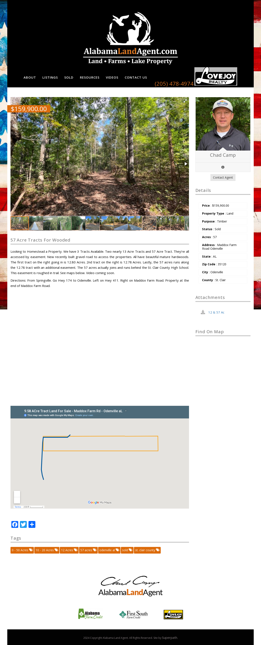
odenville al (109, 550)
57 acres (88, 550)
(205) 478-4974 (174, 83)
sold (127, 550)
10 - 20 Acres (47, 550)
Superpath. (170, 637)
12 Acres (69, 550)
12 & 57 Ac (216, 312)
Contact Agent (223, 177)
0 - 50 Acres (22, 550)
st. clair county (147, 550)
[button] (185, 100)
